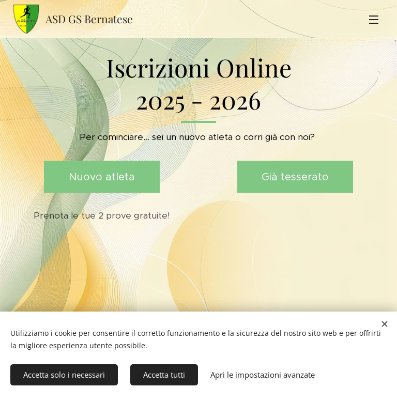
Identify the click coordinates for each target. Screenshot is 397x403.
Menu (373, 19)
